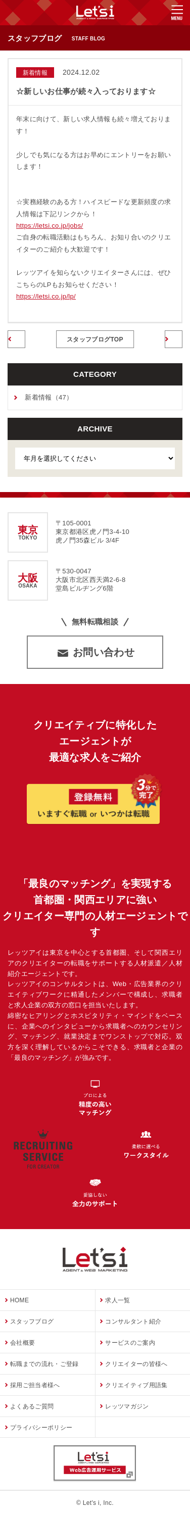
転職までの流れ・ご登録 (44, 1363)
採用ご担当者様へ (35, 1384)
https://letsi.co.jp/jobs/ (49, 225)
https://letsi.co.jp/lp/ (46, 296)
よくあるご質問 (32, 1405)
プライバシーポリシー (41, 1427)
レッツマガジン (127, 1405)
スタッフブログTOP (95, 339)
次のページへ (173, 340)
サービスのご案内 (130, 1342)
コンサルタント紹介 (133, 1321)
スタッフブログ (32, 1321)
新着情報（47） (49, 397)
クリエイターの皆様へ (136, 1363)
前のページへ (16, 340)
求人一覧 (117, 1299)
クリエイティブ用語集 (136, 1384)
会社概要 (22, 1342)
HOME (19, 1299)
